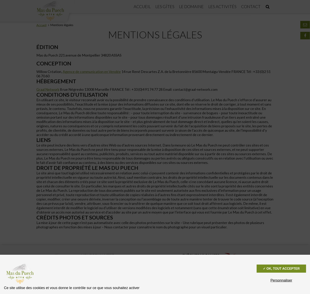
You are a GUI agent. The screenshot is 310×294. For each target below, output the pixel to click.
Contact (251, 6)
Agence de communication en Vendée (92, 71)
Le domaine (191, 6)
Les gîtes (164, 6)
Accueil (142, 6)
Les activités (222, 6)
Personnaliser (281, 280)
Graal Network (47, 89)
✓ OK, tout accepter (281, 268)
